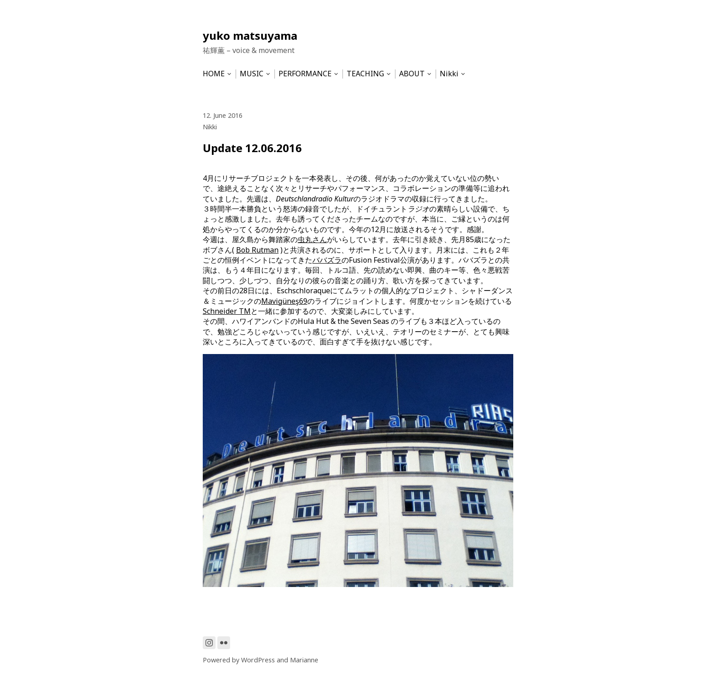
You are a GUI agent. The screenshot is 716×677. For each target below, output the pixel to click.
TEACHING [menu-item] (365, 73)
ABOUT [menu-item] (412, 73)
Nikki (210, 126)
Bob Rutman (257, 250)
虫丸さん (312, 239)
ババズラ (327, 260)
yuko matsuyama (250, 35)
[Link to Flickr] (223, 642)
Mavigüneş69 (284, 301)
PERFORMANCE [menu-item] (305, 73)
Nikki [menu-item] (449, 73)
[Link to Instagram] (209, 642)
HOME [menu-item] (214, 73)
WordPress (258, 660)
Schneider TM (227, 311)
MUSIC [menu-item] (251, 73)
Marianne (304, 660)
